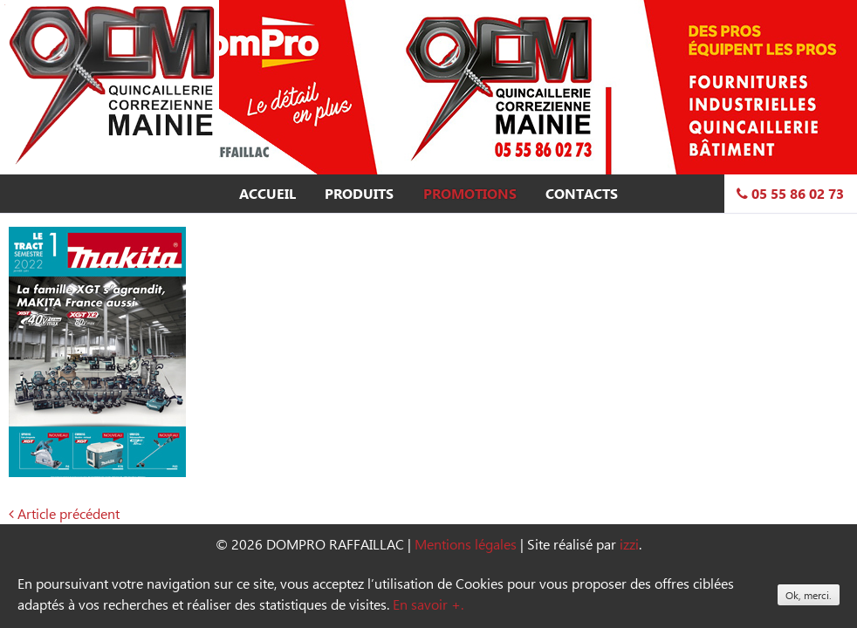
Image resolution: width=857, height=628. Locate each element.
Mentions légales (466, 544)
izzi (629, 544)
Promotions (470, 193)
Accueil (267, 193)
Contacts (581, 193)
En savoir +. (428, 604)
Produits (359, 193)
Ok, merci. (808, 595)
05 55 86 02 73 (790, 193)
